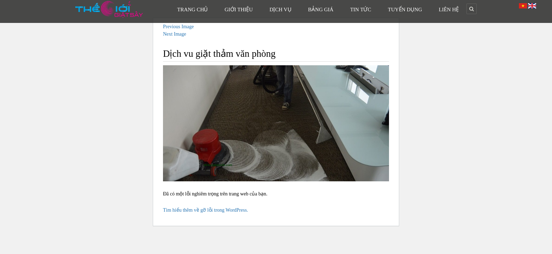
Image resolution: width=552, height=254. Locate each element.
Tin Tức (360, 9)
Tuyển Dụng (405, 9)
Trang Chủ (192, 9)
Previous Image (178, 26)
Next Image (174, 34)
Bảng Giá (320, 9)
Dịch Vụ (280, 9)
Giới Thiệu (239, 9)
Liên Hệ (449, 9)
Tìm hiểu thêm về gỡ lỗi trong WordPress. (205, 210)
